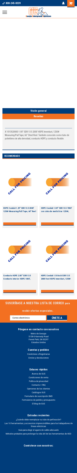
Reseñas (38, 116)
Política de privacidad (38, 381)
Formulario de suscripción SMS (38, 396)
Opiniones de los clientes (38, 389)
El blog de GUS (38, 404)
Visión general (38, 110)
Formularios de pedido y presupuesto (38, 400)
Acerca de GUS (38, 374)
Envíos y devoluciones (38, 358)
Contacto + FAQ (39, 385)
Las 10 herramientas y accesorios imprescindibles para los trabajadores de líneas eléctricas (39, 424)
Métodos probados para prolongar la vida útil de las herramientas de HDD (38, 434)
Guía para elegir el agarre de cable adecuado (38, 430)
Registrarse (44, 354)
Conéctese (32, 354)
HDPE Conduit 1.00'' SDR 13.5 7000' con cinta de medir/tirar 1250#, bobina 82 (56, 211)
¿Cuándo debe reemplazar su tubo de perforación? (38, 420)
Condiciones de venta (38, 377)
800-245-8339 (11, 3)
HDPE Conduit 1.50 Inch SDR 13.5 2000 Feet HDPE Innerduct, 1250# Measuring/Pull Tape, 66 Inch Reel (56, 278)
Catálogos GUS (38, 392)
